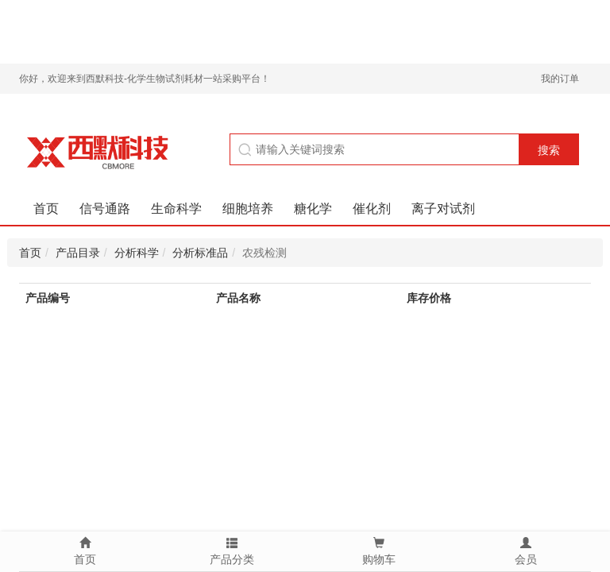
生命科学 (176, 208)
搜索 (549, 150)
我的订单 (560, 78)
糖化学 (313, 208)
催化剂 (372, 208)
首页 (46, 208)
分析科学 (136, 252)
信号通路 (104, 208)
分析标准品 (200, 252)
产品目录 (78, 252)
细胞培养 (247, 208)
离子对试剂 (443, 208)
